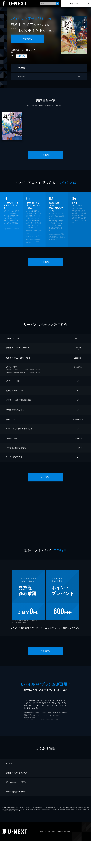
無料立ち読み (21, 56)
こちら (32, 372)
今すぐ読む (74, 4)
